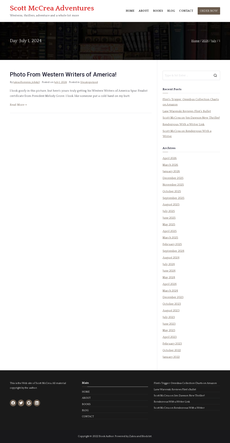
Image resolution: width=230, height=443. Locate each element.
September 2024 (173, 251)
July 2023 (169, 317)
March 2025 (170, 237)
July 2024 (169, 264)
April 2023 (170, 337)
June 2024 (169, 270)
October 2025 (172, 191)
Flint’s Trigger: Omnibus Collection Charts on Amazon (191, 102)
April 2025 (170, 231)
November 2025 (173, 184)
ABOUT (144, 10)
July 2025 (169, 211)
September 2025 (173, 198)
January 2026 (171, 171)
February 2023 (172, 343)
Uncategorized (89, 82)
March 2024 (170, 290)
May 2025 (169, 224)
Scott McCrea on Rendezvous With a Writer (187, 133)
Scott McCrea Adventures (52, 8)
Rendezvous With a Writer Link (184, 124)
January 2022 (171, 357)
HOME (130, 10)
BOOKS (158, 10)
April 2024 (170, 284)
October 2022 (172, 350)
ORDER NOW (209, 10)
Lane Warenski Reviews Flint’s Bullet (187, 111)
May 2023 (169, 330)
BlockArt (146, 436)
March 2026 (170, 165)
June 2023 (169, 323)
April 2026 (170, 158)
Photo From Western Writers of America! (63, 74)
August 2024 (171, 257)
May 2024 (169, 277)
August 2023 (171, 310)
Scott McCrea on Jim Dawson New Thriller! (191, 117)
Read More (18, 104)
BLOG (171, 10)
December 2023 (173, 297)
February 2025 (172, 244)
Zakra (132, 436)
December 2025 (173, 178)
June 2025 (169, 217)
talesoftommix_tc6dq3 (26, 82)
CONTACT (186, 10)
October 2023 (172, 303)
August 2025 (171, 204)
